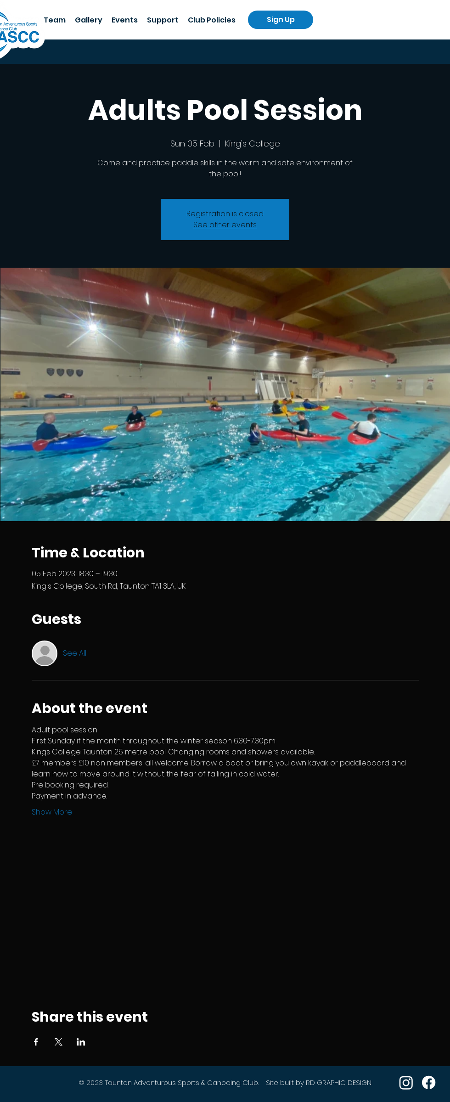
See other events (225, 224)
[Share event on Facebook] (36, 1042)
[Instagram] (406, 1082)
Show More (52, 812)
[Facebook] (429, 1082)
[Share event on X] (58, 1042)
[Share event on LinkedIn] (81, 1042)
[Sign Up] (280, 20)
